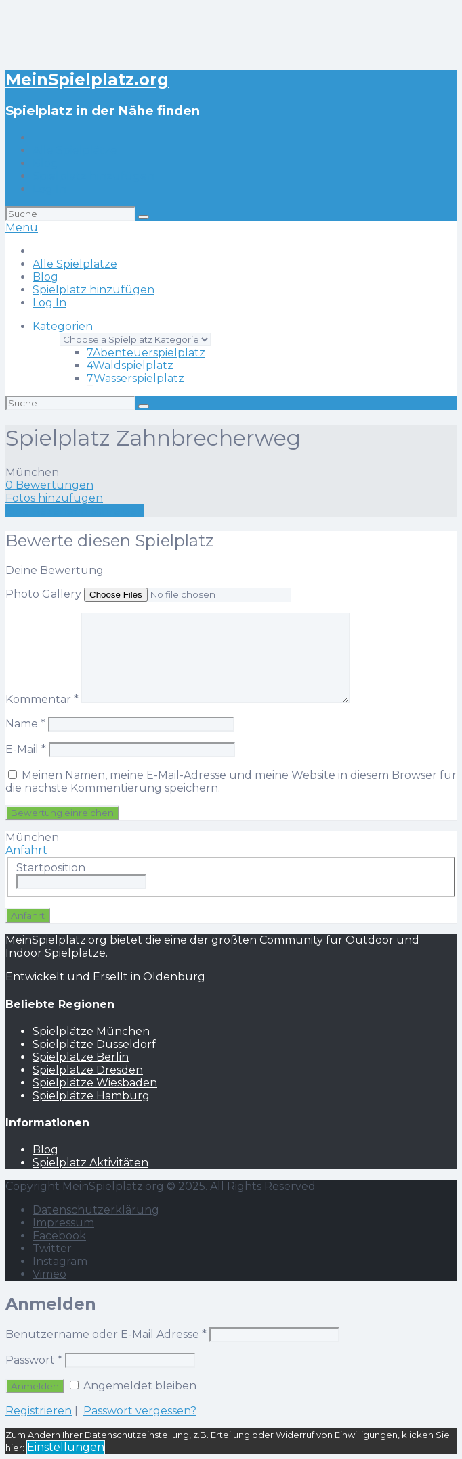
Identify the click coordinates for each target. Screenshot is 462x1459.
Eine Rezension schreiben (74, 510)
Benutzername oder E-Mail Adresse (106, 1334)
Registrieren (38, 1410)
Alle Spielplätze (75, 150)
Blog (45, 163)
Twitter (52, 1248)
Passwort (33, 1360)
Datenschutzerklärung (96, 1209)
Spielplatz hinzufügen (93, 176)
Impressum (63, 1222)
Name (25, 723)
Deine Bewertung (54, 570)
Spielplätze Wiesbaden (95, 1082)
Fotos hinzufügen (54, 498)
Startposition (50, 867)
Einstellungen (65, 1447)
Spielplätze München (91, 1031)
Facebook (59, 1235)
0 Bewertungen (49, 485)
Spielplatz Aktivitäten (90, 1162)
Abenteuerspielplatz (146, 352)
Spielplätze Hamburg (91, 1095)
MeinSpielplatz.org (87, 79)
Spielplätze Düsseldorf (94, 1044)
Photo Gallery (43, 594)
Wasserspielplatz (135, 378)
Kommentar (42, 699)
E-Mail (25, 749)
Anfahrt (26, 850)
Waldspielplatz (130, 365)
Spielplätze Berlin (81, 1057)
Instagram (60, 1261)
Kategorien (63, 326)
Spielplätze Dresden (88, 1069)
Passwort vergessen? (139, 1410)
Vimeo (49, 1274)
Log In (49, 189)
